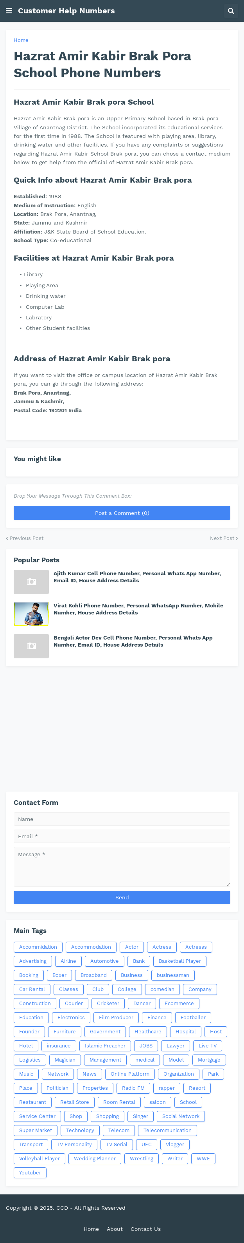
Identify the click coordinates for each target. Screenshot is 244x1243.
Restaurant (32, 1102)
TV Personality (74, 1144)
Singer (140, 1116)
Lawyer (176, 1046)
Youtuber (30, 1173)
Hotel (26, 1046)
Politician (57, 1088)
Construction (35, 1003)
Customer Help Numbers (66, 10)
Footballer (193, 1017)
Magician (65, 1060)
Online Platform (130, 1074)
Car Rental (32, 989)
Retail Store (74, 1102)
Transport (31, 1144)
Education (31, 1017)
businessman (173, 975)
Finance (157, 1017)
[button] (9, 11)
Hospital (186, 1032)
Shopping (107, 1116)
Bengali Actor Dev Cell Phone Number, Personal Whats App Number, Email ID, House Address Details (133, 641)
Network (57, 1074)
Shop (76, 1116)
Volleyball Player (39, 1158)
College (127, 989)
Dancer (142, 1003)
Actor (131, 947)
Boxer (59, 975)
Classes (68, 989)
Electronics (71, 1017)
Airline (68, 961)
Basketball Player (180, 961)
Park (213, 1074)
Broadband (94, 975)
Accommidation (38, 947)
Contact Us (146, 1229)
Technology (80, 1130)
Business (132, 975)
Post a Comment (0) (122, 513)
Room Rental (119, 1102)
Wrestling (141, 1158)
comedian (162, 989)
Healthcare (148, 1032)
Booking (28, 975)
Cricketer (108, 1003)
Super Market (35, 1130)
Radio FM (133, 1088)
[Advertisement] (122, 729)
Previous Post (26, 538)
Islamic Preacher (105, 1046)
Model (176, 1060)
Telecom (118, 1130)
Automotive (104, 961)
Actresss (196, 947)
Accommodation (91, 947)
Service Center (37, 1116)
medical (144, 1060)
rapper (167, 1088)
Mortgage (209, 1060)
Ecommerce (179, 1003)
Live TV (208, 1046)
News (90, 1074)
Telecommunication (168, 1130)
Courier (74, 1003)
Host (216, 1032)
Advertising (33, 961)
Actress (161, 947)
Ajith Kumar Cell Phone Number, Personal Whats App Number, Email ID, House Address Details (137, 576)
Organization (178, 1074)
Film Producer (116, 1017)
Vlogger (175, 1144)
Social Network (180, 1116)
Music (26, 1074)
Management (105, 1060)
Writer (175, 1158)
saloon (157, 1102)
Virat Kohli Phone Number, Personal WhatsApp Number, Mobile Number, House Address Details (138, 609)
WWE (203, 1158)
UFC (147, 1144)
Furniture (65, 1032)
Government (105, 1032)
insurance (59, 1046)
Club (98, 989)
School (188, 1102)
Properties (95, 1088)
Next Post (222, 538)
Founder (29, 1032)
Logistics (30, 1060)
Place (25, 1088)
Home (21, 40)
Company (200, 989)
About (115, 1229)
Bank (139, 961)
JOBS (146, 1046)
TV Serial (116, 1144)
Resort (197, 1088)
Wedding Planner (95, 1158)
